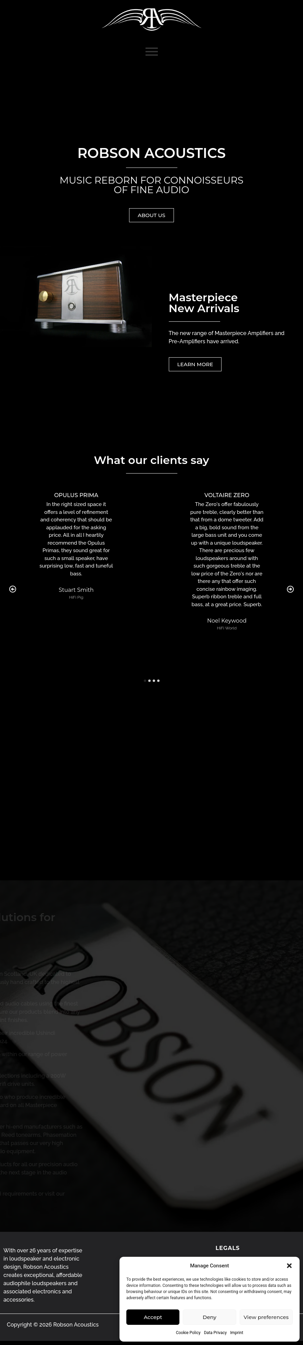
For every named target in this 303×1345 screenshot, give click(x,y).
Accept (153, 1317)
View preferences (266, 1317)
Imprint (236, 1332)
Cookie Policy (188, 1332)
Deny (209, 1317)
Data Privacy (215, 1332)
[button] (289, 1265)
